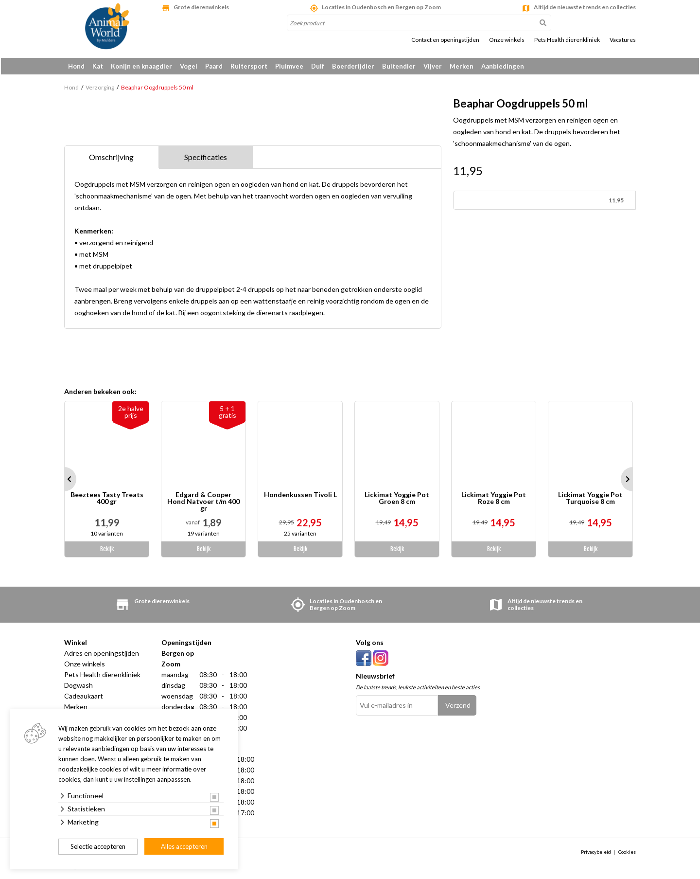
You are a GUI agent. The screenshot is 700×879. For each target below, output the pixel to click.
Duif (317, 66)
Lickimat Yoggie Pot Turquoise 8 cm (590, 500)
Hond (76, 66)
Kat (97, 66)
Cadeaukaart (83, 698)
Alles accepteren (184, 846)
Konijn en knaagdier (141, 66)
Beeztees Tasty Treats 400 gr (106, 500)
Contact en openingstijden (445, 40)
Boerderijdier (353, 66)
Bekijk (107, 551)
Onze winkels (507, 40)
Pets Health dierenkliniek (567, 40)
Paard (214, 66)
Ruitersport (248, 66)
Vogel (188, 66)
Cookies (627, 853)
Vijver (432, 66)
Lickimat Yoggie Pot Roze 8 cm (493, 500)
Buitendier (399, 66)
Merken (461, 66)
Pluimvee (289, 66)
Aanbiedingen (502, 66)
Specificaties (205, 158)
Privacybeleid (596, 853)
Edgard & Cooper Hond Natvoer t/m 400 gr (203, 503)
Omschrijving (111, 158)
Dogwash (78, 687)
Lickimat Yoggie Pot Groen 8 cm (397, 500)
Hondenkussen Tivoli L (300, 497)
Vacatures (623, 40)
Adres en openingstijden (101, 655)
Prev (64, 481)
